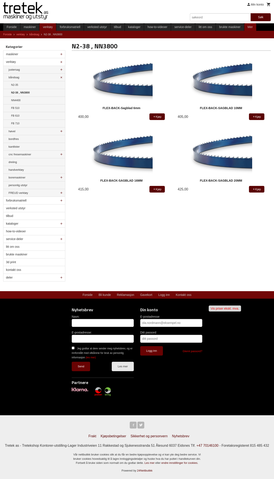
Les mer (123, 366)
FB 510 (15, 108)
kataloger (134, 27)
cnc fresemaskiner (20, 154)
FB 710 (15, 123)
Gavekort (146, 295)
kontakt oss (13, 269)
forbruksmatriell (70, 27)
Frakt (92, 436)
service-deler (183, 27)
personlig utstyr (18, 185)
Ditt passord (148, 332)
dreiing (13, 162)
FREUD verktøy (18, 192)
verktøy (48, 27)
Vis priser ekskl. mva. (225, 308)
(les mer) (91, 357)
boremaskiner (17, 177)
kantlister (14, 146)
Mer (250, 27)
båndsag (14, 77)
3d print (11, 262)
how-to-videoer (157, 27)
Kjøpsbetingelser (113, 436)
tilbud (117, 27)
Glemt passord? (192, 351)
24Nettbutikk (144, 470)
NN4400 (16, 100)
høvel (12, 131)
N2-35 (14, 84)
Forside (12, 27)
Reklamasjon (125, 295)
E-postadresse (149, 316)
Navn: (76, 316)
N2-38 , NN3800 (20, 92)
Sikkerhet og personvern (149, 436)
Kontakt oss (183, 295)
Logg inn (164, 295)
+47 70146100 (208, 445)
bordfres (14, 139)
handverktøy (16, 169)
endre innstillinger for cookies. (179, 462)
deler (9, 277)
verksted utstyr (97, 27)
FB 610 (15, 115)
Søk (260, 17)
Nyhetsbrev (180, 436)
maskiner (30, 27)
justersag (14, 69)
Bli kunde (104, 295)
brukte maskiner (230, 27)
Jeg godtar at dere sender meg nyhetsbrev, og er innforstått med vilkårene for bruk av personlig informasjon (102, 353)
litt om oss (205, 27)
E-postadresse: (82, 332)
